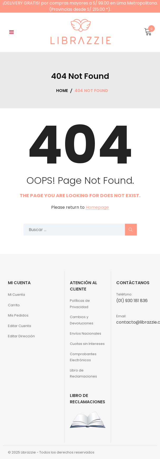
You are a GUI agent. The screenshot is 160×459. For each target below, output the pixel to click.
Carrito (14, 305)
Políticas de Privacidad (80, 303)
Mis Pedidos (18, 315)
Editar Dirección (21, 336)
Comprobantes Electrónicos (83, 357)
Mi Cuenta (16, 294)
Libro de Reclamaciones (83, 373)
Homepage (97, 207)
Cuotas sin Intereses (87, 343)
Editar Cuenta (19, 325)
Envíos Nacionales (85, 333)
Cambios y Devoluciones (81, 319)
